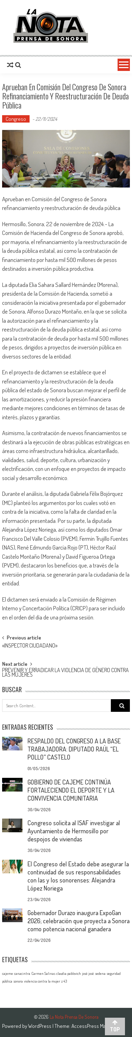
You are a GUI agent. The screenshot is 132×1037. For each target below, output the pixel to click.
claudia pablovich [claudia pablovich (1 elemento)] (68, 973)
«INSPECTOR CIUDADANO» (29, 646)
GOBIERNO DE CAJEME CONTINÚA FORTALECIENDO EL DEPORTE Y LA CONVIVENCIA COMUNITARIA (70, 790)
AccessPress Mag (89, 1026)
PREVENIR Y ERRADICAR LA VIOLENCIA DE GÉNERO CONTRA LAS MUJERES (65, 673)
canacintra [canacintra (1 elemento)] (22, 973)
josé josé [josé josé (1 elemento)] (88, 973)
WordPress (40, 1026)
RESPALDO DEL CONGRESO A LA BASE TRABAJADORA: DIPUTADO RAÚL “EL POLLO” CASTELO (74, 749)
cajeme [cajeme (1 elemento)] (7, 973)
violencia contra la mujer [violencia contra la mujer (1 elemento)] (42, 981)
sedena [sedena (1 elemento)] (100, 973)
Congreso (16, 119)
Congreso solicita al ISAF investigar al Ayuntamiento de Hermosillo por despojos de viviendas (73, 831)
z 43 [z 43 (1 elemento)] (64, 981)
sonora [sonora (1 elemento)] (18, 981)
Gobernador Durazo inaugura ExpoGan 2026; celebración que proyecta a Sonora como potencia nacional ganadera (78, 921)
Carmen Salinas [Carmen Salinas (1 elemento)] (43, 973)
